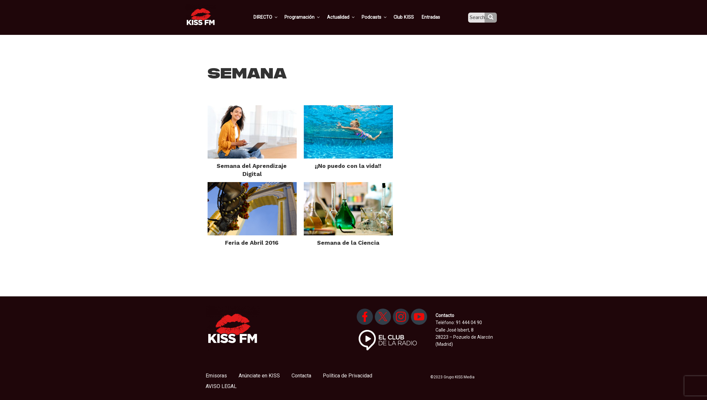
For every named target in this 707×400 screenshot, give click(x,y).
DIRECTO (275, 17)
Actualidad (349, 17)
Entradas (435, 17)
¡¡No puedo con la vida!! (348, 165)
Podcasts (381, 17)
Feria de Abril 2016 (252, 242)
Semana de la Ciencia (348, 242)
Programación (311, 17)
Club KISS (409, 17)
